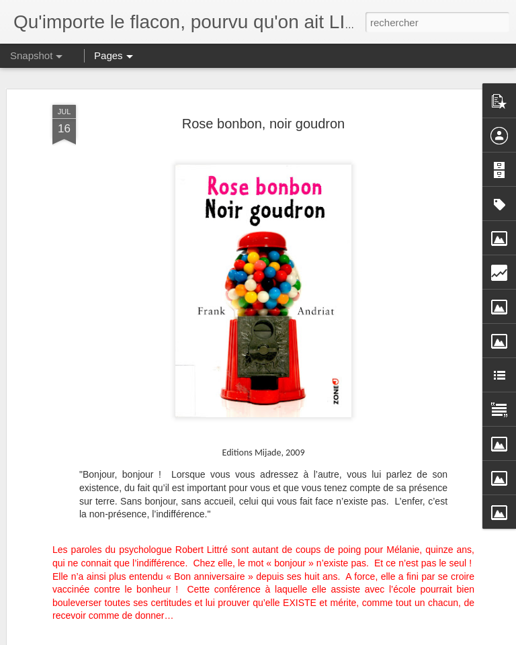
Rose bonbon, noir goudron (263, 74)
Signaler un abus (351, 638)
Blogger (306, 638)
